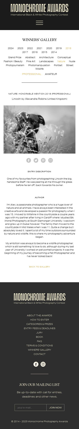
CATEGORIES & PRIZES (39, 324)
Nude (72, 61)
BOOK (39, 336)
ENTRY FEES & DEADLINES (39, 328)
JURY (39, 332)
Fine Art (30, 61)
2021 (39, 48)
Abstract (30, 57)
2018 (68, 48)
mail (50, 160)
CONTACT (40, 354)
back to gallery (39, 266)
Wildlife (39, 68)
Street (69, 65)
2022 (30, 48)
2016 (35, 52)
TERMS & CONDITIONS (39, 345)
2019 (59, 48)
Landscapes (46, 61)
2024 (11, 48)
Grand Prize (14, 57)
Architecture (46, 57)
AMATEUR (51, 74)
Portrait (58, 65)
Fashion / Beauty (13, 61)
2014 (54, 52)
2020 (49, 48)
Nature (61, 61)
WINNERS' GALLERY (39, 349)
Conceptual (64, 57)
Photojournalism (15, 65)
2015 (44, 52)
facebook (28, 160)
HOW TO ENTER (39, 319)
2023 (20, 48)
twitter (36, 160)
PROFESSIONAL (31, 74)
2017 (25, 52)
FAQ (39, 341)
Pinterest (43, 160)
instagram (43, 364)
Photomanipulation (39, 65)
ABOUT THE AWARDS (39, 315)
